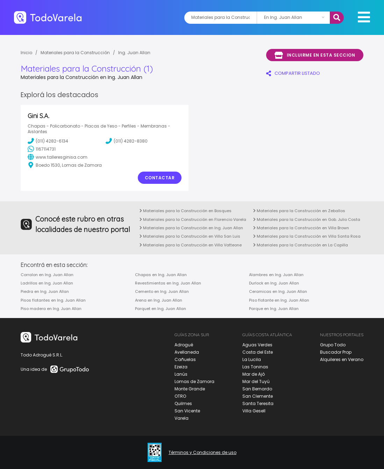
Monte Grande (190, 389)
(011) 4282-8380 (127, 141)
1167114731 (42, 149)
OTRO (180, 396)
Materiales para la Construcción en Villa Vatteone (191, 245)
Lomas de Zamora (194, 381)
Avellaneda (187, 352)
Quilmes (183, 403)
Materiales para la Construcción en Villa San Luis (190, 236)
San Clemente (257, 396)
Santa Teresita (257, 403)
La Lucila (251, 359)
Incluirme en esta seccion (315, 55)
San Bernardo (257, 389)
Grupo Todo (333, 345)
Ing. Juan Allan (134, 53)
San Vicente (187, 411)
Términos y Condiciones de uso (202, 452)
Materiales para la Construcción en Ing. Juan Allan (191, 228)
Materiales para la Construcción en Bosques (186, 211)
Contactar (160, 178)
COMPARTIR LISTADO (293, 73)
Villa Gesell (253, 411)
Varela (182, 418)
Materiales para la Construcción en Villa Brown (301, 228)
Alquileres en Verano (341, 359)
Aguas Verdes (257, 345)
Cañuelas (185, 359)
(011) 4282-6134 (48, 141)
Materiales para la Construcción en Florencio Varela (193, 219)
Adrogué (184, 345)
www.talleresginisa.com (57, 157)
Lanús (181, 374)
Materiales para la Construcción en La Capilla (300, 245)
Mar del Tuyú (256, 381)
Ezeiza (181, 367)
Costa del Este (257, 352)
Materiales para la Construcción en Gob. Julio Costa (306, 219)
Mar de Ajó (253, 374)
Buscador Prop (335, 352)
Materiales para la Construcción (75, 53)
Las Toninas (255, 367)
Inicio (26, 53)
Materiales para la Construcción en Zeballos (299, 211)
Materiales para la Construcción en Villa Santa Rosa (307, 236)
